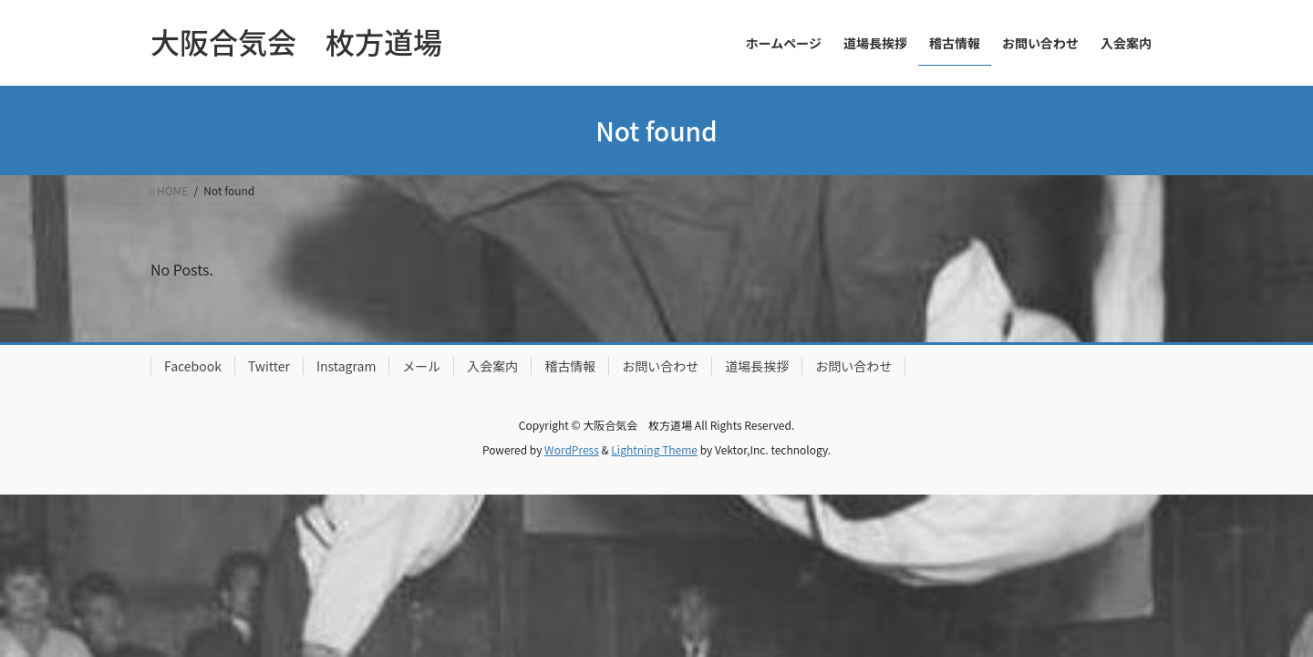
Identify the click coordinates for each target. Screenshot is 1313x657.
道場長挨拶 (757, 366)
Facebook (193, 366)
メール (421, 366)
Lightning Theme (654, 449)
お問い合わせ (660, 366)
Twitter (269, 366)
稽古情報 (569, 366)
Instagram (346, 366)
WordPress (571, 449)
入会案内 (492, 366)
